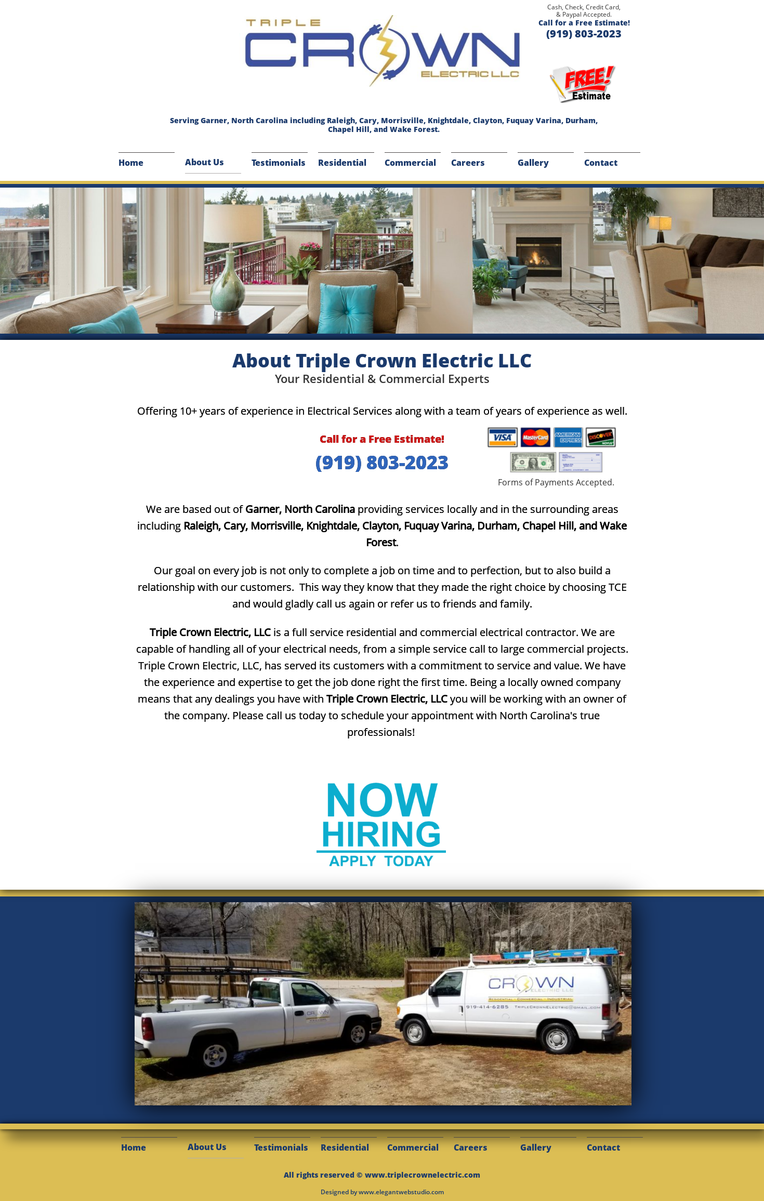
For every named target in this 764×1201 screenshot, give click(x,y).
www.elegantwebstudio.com (401, 1191)
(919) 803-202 (376, 462)
